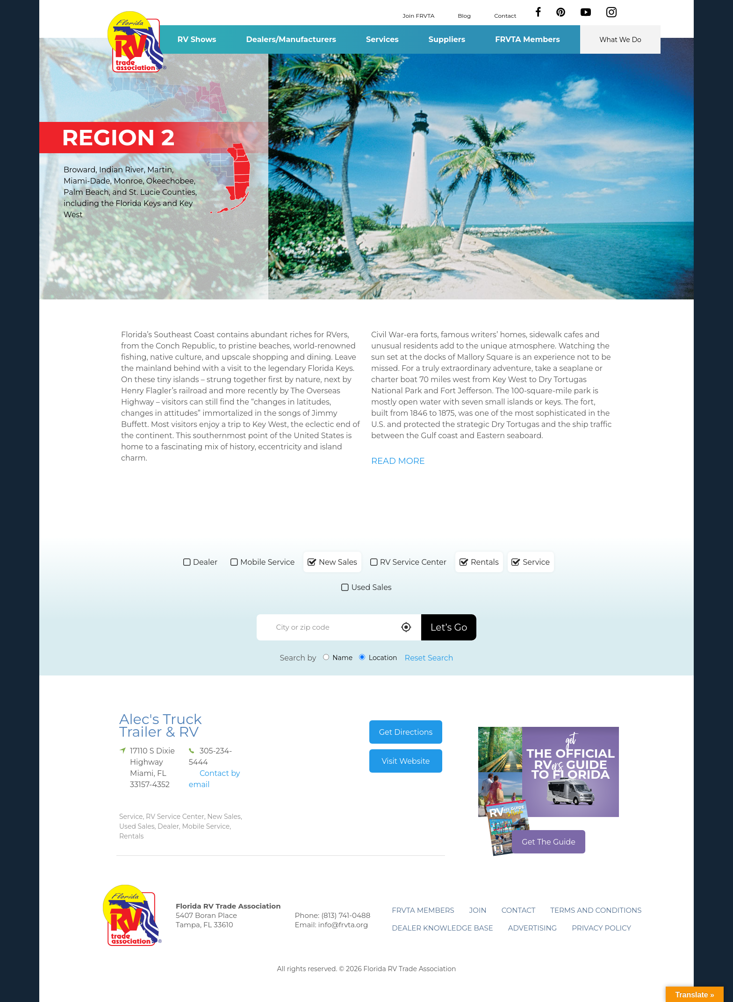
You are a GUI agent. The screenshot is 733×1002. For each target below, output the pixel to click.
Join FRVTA (419, 15)
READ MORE (398, 461)
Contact (505, 15)
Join (478, 910)
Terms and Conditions (595, 910)
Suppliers (447, 39)
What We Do (620, 40)
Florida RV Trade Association (136, 41)
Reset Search (429, 658)
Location (378, 658)
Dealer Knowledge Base (442, 928)
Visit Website (405, 761)
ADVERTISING (532, 928)
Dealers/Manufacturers (291, 39)
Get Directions (406, 732)
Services (382, 39)
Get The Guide (548, 842)
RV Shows (196, 39)
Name (338, 658)
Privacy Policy (601, 928)
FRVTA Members (527, 39)
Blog (464, 15)
